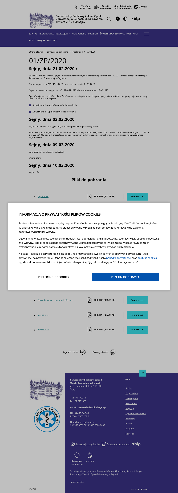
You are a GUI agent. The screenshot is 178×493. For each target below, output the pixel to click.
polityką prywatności (118, 257)
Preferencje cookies (53, 277)
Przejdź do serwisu (125, 277)
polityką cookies (147, 257)
